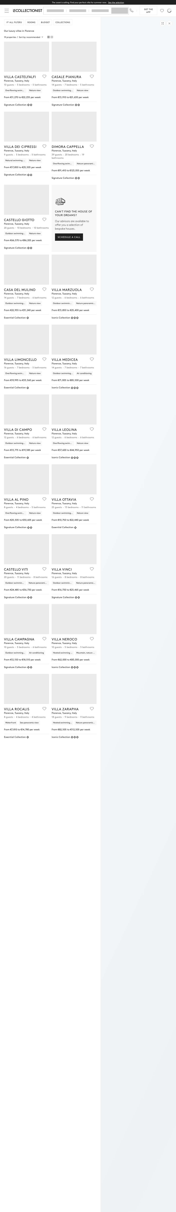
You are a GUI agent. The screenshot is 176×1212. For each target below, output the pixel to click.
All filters (14, 22)
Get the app (148, 10)
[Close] (7, 10)
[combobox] (31, 37)
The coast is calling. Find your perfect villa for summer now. (88, 2)
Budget (45, 22)
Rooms (31, 22)
